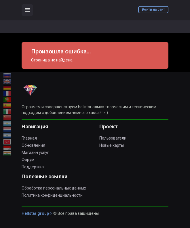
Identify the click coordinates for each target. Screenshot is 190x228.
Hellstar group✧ (37, 213)
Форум (28, 159)
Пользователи (112, 138)
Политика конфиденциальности (52, 195)
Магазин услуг (35, 152)
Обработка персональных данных (54, 188)
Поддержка (33, 167)
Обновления (33, 145)
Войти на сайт (153, 9)
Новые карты (111, 145)
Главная (29, 138)
